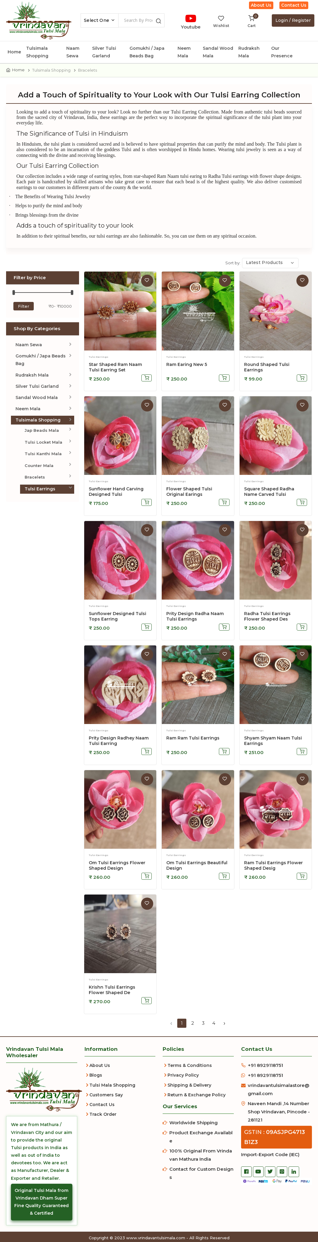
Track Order (102, 1115)
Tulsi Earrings (40, 490)
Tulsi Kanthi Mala (43, 454)
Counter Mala (39, 466)
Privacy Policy (183, 1076)
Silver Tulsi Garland (104, 52)
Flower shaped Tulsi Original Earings (189, 492)
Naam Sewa (72, 52)
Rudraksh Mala (249, 52)
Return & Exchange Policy (197, 1095)
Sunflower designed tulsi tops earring (117, 617)
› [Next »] (224, 1024)
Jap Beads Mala (42, 431)
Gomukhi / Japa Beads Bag (147, 52)
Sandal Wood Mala (218, 52)
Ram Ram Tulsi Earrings (192, 739)
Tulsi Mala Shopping (112, 1086)
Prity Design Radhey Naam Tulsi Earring (119, 741)
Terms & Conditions (190, 1066)
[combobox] (100, 20)
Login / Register (293, 20)
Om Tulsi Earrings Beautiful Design (196, 866)
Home (14, 52)
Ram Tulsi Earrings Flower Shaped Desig (273, 866)
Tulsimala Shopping (37, 52)
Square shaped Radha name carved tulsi (269, 492)
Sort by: (232, 263)
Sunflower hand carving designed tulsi (116, 492)
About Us (261, 5)
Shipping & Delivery (189, 1086)
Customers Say (106, 1095)
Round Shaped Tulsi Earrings (266, 368)
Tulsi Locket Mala (43, 443)
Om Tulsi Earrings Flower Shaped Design (117, 866)
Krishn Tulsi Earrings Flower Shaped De (112, 991)
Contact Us (293, 5)
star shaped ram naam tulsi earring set (115, 368)
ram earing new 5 (186, 365)
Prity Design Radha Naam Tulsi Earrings (195, 617)
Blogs (95, 1076)
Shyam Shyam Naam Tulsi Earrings (273, 741)
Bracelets (35, 477)
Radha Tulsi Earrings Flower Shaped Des (267, 617)
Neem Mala (184, 52)
